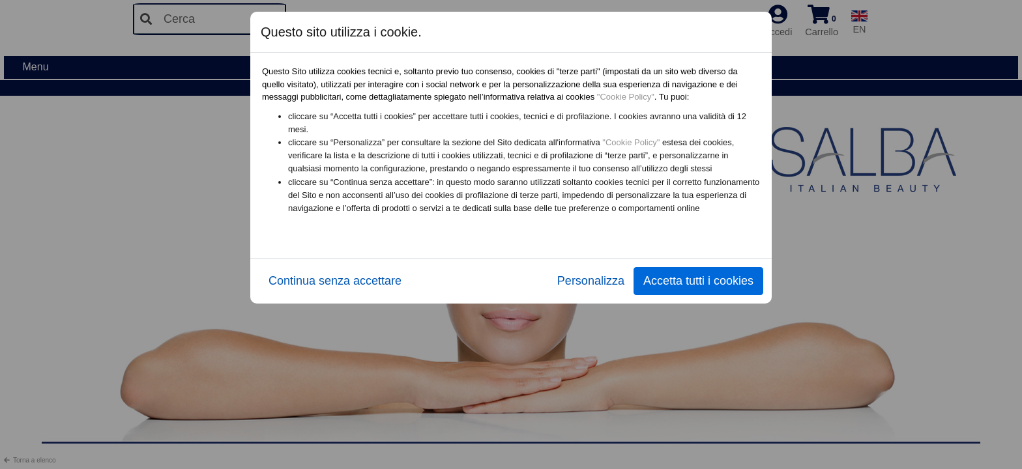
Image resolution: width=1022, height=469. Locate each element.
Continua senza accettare (335, 280)
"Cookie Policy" (625, 97)
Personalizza (590, 280)
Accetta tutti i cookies (698, 280)
